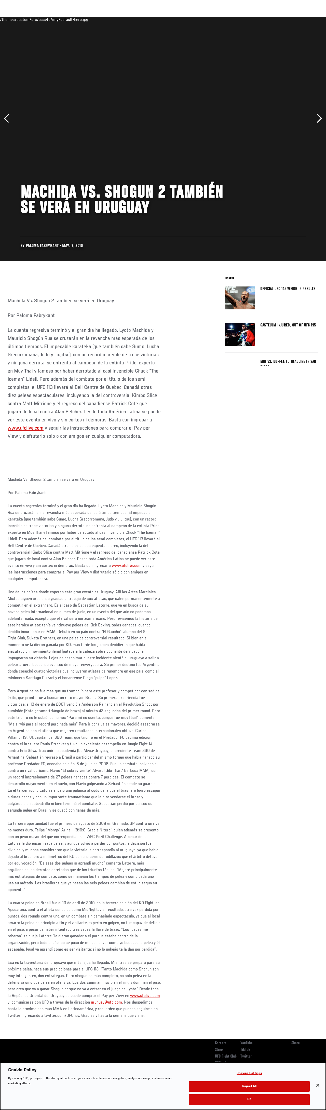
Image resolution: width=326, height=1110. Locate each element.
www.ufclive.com (26, 428)
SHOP (295, 19)
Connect (228, 19)
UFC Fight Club (226, 1056)
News (78, 19)
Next (317, 118)
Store (219, 1050)
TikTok (245, 1050)
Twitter (246, 1056)
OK (249, 1099)
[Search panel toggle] (309, 19)
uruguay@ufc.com (106, 1002)
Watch (248, 19)
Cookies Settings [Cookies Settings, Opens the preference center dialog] (249, 1073)
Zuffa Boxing (273, 19)
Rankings (35, 19)
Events (14, 19)
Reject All (249, 1086)
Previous (8, 118)
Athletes (58, 19)
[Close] (317, 1085)
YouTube (246, 1043)
